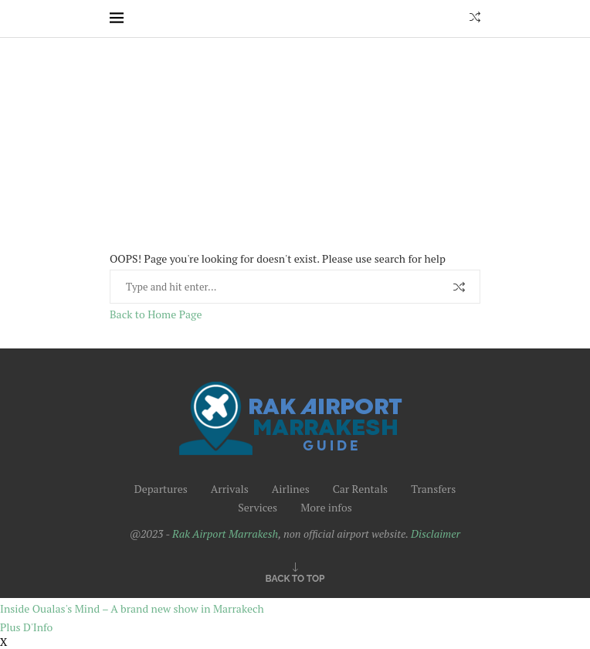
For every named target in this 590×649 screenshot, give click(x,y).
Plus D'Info (26, 627)
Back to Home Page (156, 314)
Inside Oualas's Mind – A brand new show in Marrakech (132, 608)
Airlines (291, 488)
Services (257, 507)
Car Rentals (360, 488)
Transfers (433, 488)
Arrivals (230, 488)
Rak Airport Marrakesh (225, 533)
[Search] (475, 19)
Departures (161, 488)
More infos (326, 507)
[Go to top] (295, 577)
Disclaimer (435, 533)
